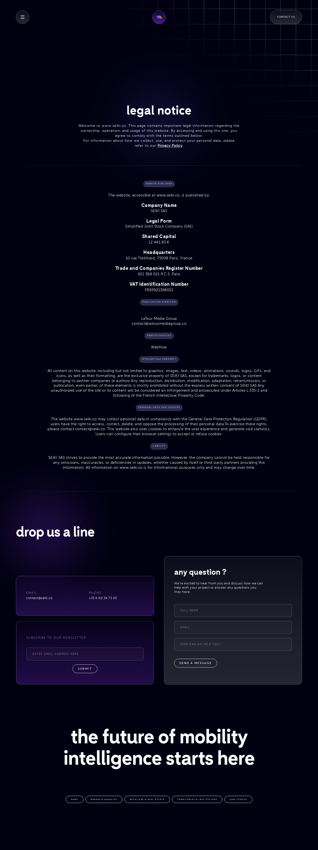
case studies (238, 800)
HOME (74, 800)
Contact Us (286, 16)
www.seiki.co (114, 126)
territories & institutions (197, 800)
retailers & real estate (147, 800)
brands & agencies (104, 800)
